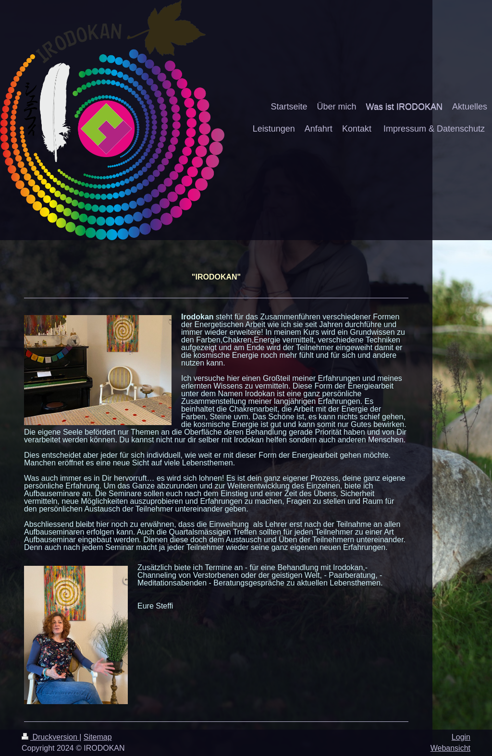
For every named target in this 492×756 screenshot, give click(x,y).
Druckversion (50, 737)
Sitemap (98, 737)
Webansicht (450, 748)
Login (461, 737)
